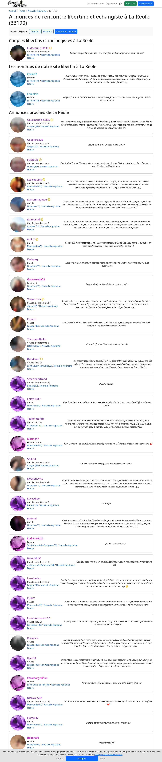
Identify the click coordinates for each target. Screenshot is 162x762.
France (22, 10)
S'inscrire (130, 3)
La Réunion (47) (34, 425)
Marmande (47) (34, 186)
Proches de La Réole (66, 31)
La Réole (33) (33, 54)
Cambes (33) (33, 226)
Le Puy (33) (32, 166)
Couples (35, 31)
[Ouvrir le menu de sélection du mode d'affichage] (120, 4)
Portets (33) (32, 505)
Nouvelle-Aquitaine (37, 10)
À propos (110, 3)
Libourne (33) (33, 206)
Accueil (12, 10)
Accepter (82, 758)
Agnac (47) (32, 306)
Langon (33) (33, 126)
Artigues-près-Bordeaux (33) (40, 565)
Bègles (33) (32, 385)
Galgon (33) (32, 146)
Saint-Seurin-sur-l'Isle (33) (39, 365)
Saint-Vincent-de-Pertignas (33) (42, 545)
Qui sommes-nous (95, 3)
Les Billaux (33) (34, 625)
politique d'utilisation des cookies (108, 754)
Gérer (103, 758)
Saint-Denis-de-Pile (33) (38, 684)
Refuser (60, 758)
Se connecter (145, 3)
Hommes (47, 31)
